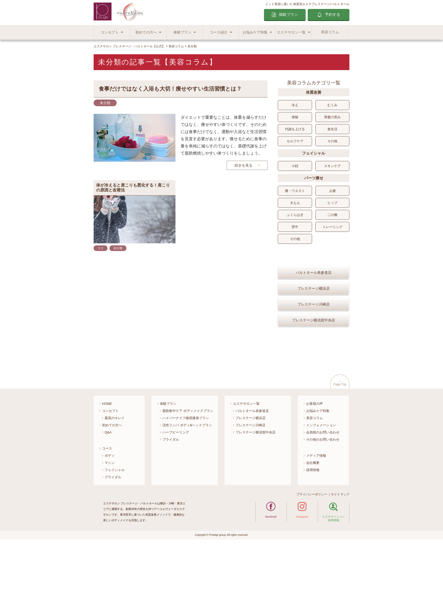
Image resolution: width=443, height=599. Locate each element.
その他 (332, 141)
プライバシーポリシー (311, 550)
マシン (110, 519)
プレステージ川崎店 (313, 319)
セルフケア (295, 141)
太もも (295, 203)
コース (107, 505)
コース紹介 (219, 32)
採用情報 (312, 526)
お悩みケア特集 (255, 32)
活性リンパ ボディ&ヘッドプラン (187, 481)
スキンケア (332, 166)
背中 (295, 227)
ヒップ (332, 203)
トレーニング (332, 227)
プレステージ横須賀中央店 (313, 335)
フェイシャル (115, 526)
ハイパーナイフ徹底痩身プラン (185, 474)
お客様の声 (314, 460)
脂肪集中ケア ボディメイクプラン (187, 467)
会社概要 (312, 519)
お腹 (332, 191)
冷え (295, 105)
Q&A (108, 489)
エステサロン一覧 (291, 32)
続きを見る (243, 165)
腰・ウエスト (295, 191)
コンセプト (110, 32)
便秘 (295, 117)
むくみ (332, 105)
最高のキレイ (115, 474)
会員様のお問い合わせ (322, 489)
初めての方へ (146, 32)
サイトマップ (340, 550)
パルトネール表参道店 (313, 287)
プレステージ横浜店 (313, 303)
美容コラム (330, 32)
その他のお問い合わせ (322, 496)
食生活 (332, 129)
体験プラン (288, 14)
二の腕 (332, 215)
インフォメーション (321, 481)
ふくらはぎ (295, 215)
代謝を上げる (295, 129)
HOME (107, 460)
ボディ (110, 512)
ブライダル (113, 533)
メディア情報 (316, 512)
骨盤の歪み (332, 117)
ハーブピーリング (175, 489)
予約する (332, 14)
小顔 (295, 166)
